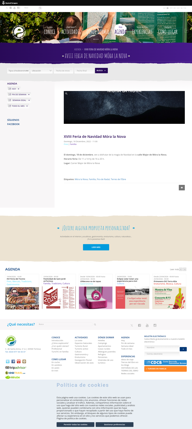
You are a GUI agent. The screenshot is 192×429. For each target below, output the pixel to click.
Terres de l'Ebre (118, 173)
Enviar (183, 347)
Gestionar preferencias (114, 424)
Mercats (16, 275)
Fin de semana (19, 88)
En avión (55, 358)
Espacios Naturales (83, 335)
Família (92, 173)
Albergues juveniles (107, 344)
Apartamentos (104, 338)
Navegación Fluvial (83, 352)
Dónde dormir (98, 23)
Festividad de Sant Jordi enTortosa (54, 273)
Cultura (66, 277)
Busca (100, 64)
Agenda (120, 23)
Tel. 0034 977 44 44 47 (15, 345)
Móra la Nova (81, 173)
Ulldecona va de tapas (90, 275)
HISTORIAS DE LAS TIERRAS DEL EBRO (129, 360)
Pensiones (102, 349)
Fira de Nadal (103, 173)
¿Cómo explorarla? (60, 335)
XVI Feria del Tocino (16, 272)
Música (169, 277)
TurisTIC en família (60, 344)
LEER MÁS (96, 241)
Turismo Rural (81, 338)
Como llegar (168, 23)
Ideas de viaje (127, 350)
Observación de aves (84, 355)
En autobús (57, 356)
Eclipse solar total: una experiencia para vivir (127, 273)
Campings (102, 335)
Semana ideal (19, 94)
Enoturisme (159, 277)
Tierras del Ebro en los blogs (129, 354)
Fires (9, 275)
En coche (56, 353)
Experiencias (142, 23)
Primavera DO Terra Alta (165, 275)
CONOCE (49, 23)
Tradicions (26, 275)
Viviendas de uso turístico (105, 353)
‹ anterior (180, 263)
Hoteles (101, 332)
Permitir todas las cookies (75, 424)
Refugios (102, 346)
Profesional (57, 341)
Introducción (57, 332)
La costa (78, 332)
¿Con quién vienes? (60, 338)
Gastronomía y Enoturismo (81, 348)
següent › (184, 263)
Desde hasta (92, 271)
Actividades (71, 23)
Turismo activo (81, 341)
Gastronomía (13, 278)
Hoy (14, 82)
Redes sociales (127, 364)
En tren (55, 361)
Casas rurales (104, 341)
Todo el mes (18, 99)
